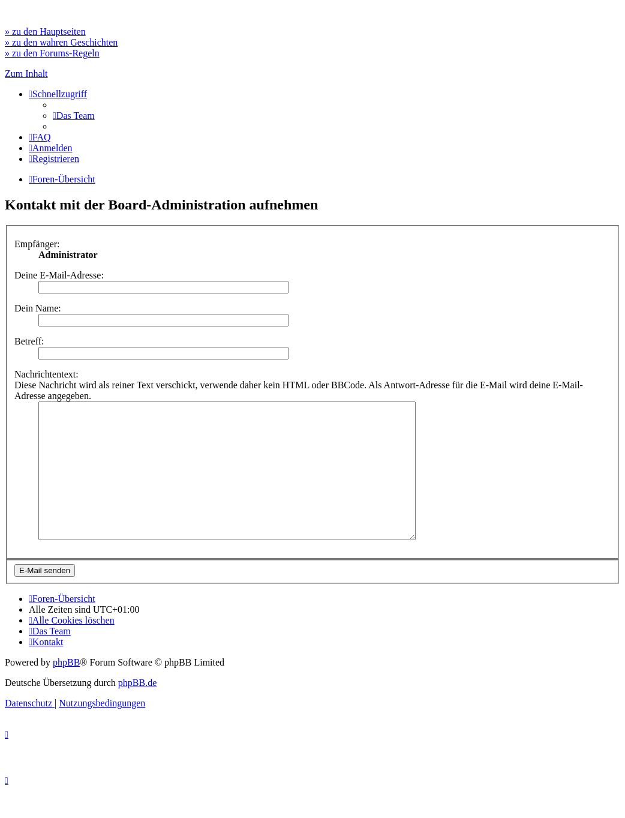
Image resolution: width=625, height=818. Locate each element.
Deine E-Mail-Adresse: (59, 275)
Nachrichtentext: (46, 374)
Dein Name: (37, 308)
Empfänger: (37, 244)
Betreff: (29, 341)
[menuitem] (74, 115)
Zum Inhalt (26, 73)
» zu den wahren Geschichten (61, 42)
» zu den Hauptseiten (45, 31)
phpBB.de (137, 710)
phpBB (66, 689)
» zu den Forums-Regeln (52, 53)
